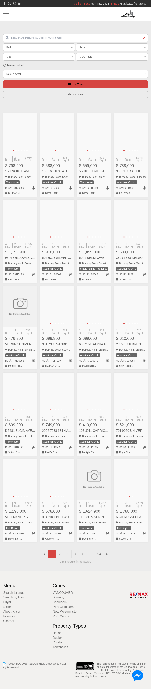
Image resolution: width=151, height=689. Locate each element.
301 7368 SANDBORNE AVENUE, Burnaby (57, 344)
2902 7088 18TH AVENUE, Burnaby (57, 430)
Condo (57, 642)
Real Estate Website (51, 663)
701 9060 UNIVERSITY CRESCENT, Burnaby (131, 430)
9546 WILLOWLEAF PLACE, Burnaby (20, 257)
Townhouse (60, 647)
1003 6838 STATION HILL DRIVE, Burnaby (57, 171)
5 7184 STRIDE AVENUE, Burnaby (94, 171)
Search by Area (13, 597)
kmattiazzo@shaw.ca (133, 3)
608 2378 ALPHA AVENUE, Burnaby (94, 344)
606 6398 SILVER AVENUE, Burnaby (57, 257)
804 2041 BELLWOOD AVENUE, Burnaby (57, 517)
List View (75, 84)
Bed (8, 47)
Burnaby (58, 597)
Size (8, 56)
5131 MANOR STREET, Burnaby (20, 517)
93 (99, 554)
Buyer (7, 602)
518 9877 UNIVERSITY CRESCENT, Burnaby (20, 344)
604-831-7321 (100, 3)
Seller (7, 606)
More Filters (86, 56)
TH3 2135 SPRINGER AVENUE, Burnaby (94, 517)
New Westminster (65, 611)
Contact (8, 621)
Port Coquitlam (63, 606)
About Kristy (11, 611)
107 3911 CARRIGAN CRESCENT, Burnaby (94, 430)
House (57, 633)
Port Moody (61, 616)
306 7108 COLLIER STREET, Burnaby (131, 171)
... (91, 554)
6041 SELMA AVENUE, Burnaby (94, 257)
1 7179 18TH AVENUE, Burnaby (20, 171)
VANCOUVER (63, 592)
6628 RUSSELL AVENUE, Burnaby (131, 517)
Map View (75, 94)
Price (82, 47)
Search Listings (13, 592)
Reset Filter (13, 65)
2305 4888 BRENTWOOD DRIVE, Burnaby (131, 344)
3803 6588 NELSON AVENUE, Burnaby (131, 257)
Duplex (57, 637)
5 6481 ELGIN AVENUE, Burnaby (20, 430)
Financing (9, 616)
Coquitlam (60, 602)
